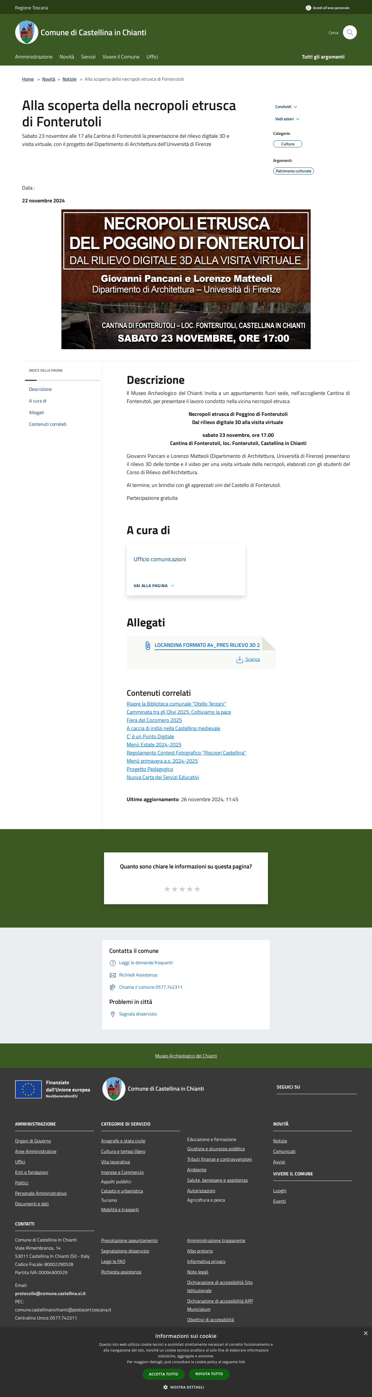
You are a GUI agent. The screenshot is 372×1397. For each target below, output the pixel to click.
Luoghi (280, 1190)
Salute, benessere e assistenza (217, 1180)
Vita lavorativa (115, 1161)
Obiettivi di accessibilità (210, 1319)
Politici (21, 1182)
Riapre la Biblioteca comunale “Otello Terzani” (176, 704)
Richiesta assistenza (121, 1271)
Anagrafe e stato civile (123, 1140)
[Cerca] (350, 32)
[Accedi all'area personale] (327, 8)
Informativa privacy (206, 1261)
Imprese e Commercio (122, 1172)
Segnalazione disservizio (125, 1250)
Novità (48, 78)
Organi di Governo (33, 1140)
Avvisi (279, 1161)
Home (28, 78)
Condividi (287, 106)
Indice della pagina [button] (45, 370)
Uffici (20, 1161)
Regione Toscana (31, 7)
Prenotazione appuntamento (129, 1240)
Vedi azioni (288, 119)
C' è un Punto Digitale (150, 736)
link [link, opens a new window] (242, 1361)
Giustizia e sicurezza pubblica (216, 1148)
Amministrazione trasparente (216, 1240)
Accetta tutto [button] (163, 1374)
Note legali (197, 1271)
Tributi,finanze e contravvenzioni (219, 1159)
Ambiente (196, 1169)
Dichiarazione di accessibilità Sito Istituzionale (220, 1286)
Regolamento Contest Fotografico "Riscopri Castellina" (186, 753)
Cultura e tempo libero (123, 1151)
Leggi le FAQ (113, 1261)
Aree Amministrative (35, 1151)
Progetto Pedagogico (150, 769)
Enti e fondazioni (31, 1172)
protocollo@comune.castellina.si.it (50, 1293)
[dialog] (186, 1362)
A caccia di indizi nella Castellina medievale (173, 728)
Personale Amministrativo (41, 1193)
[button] (186, 1387)
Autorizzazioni (201, 1190)
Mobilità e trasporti (120, 1209)
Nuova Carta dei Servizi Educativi (163, 777)
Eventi (279, 1201)
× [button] (365, 1333)
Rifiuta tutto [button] (209, 1373)
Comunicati (284, 1151)
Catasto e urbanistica (122, 1190)
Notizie (69, 78)
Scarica (247, 659)
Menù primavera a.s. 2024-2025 (162, 761)
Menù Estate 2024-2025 (154, 744)
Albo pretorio (200, 1250)
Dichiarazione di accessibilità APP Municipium (220, 1305)
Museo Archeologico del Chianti (186, 1055)
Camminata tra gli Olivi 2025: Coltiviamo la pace (179, 712)
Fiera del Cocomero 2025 (154, 720)
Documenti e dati (32, 1203)
